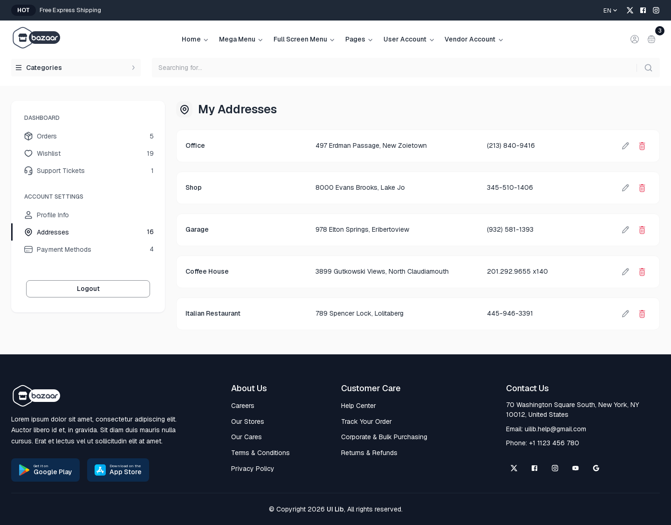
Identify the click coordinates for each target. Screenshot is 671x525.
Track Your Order (366, 421)
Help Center (358, 405)
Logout (88, 288)
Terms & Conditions (260, 453)
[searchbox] (406, 67)
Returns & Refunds (369, 453)
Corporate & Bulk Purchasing (384, 437)
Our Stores (247, 421)
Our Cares (246, 437)
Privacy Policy (252, 468)
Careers (242, 405)
